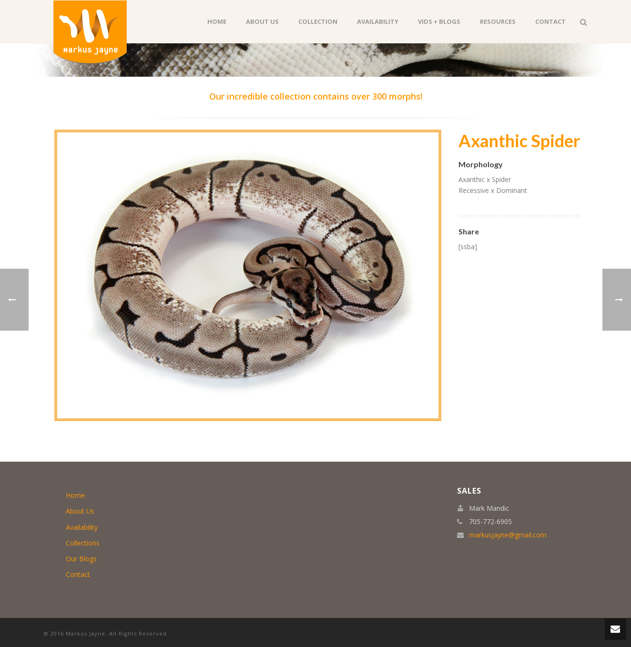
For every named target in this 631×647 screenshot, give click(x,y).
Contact (550, 21)
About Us (262, 21)
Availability (377, 21)
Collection (317, 21)
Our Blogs (81, 558)
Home (216, 21)
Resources (498, 21)
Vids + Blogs (439, 21)
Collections (83, 542)
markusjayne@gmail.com (508, 535)
